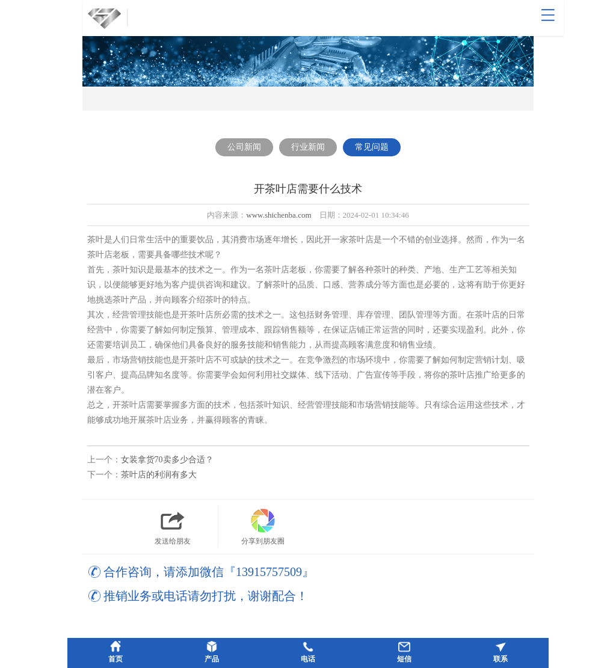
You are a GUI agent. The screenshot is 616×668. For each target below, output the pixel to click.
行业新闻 (308, 147)
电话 (308, 659)
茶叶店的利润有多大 (159, 474)
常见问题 (372, 147)
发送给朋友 (173, 525)
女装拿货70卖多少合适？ (167, 459)
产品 (212, 659)
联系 (500, 659)
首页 (115, 659)
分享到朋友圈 (263, 525)
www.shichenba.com (278, 214)
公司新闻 (244, 147)
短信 (404, 659)
